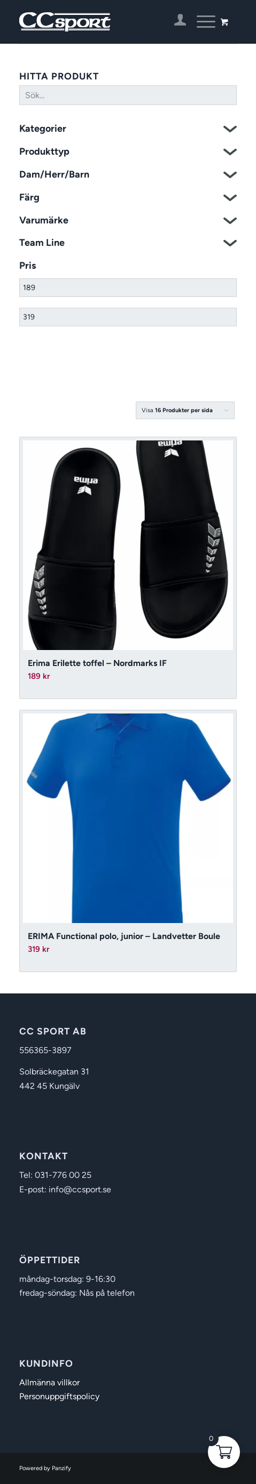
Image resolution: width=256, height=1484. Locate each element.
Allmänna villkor (49, 1382)
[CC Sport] (106, 22)
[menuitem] (175, 22)
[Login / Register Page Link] (175, 22)
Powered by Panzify (45, 1468)
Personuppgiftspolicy (59, 1396)
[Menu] (200, 22)
